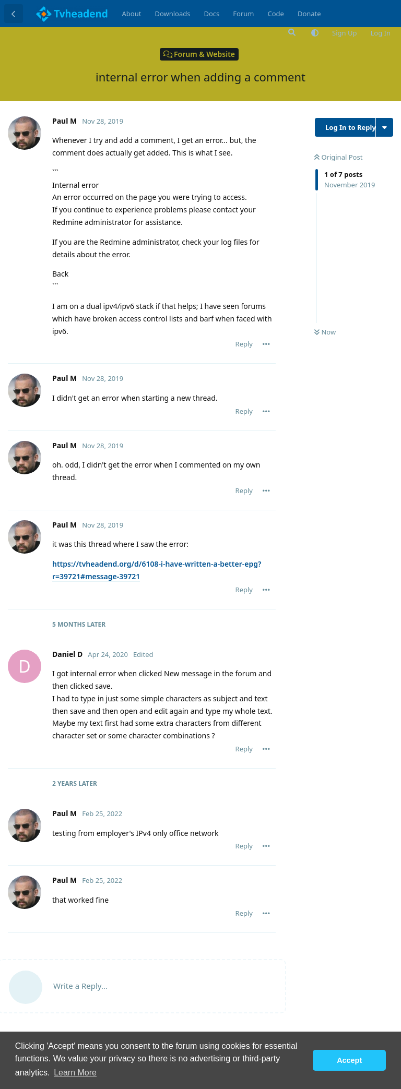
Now (325, 332)
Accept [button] (349, 1060)
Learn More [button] (75, 1072)
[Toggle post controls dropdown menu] (266, 343)
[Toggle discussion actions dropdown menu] (384, 127)
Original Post (338, 157)
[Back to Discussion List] (13, 13)
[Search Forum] (290, 32)
